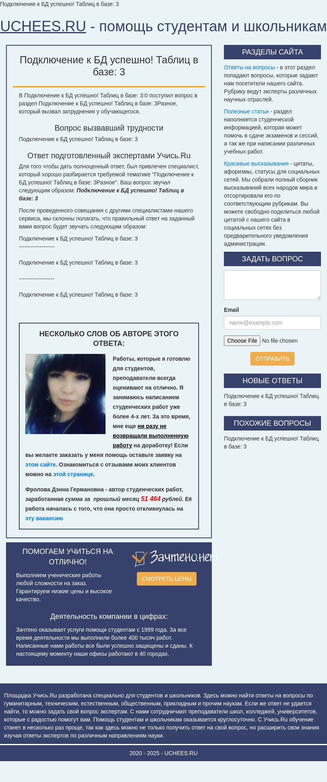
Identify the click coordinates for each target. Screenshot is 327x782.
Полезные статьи (246, 111)
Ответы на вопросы (249, 67)
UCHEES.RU (43, 26)
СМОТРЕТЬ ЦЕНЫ (167, 579)
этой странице (73, 474)
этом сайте (40, 464)
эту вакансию (44, 518)
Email (231, 310)
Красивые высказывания (256, 163)
